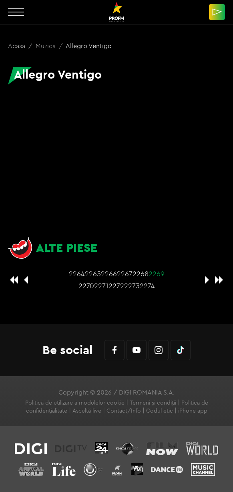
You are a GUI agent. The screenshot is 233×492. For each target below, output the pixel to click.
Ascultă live (86, 410)
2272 (116, 285)
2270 (86, 285)
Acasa (17, 46)
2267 (125, 273)
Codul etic (159, 410)
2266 (109, 273)
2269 (157, 273)
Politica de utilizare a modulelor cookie (75, 402)
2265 (93, 273)
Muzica (46, 46)
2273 (132, 285)
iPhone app (192, 410)
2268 (141, 273)
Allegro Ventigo (89, 46)
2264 (77, 273)
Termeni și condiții (153, 402)
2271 (101, 285)
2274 (147, 285)
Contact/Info (123, 410)
